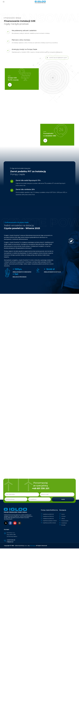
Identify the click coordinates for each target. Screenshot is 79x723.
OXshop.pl (32, 545)
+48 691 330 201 (11, 540)
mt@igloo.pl (10, 542)
